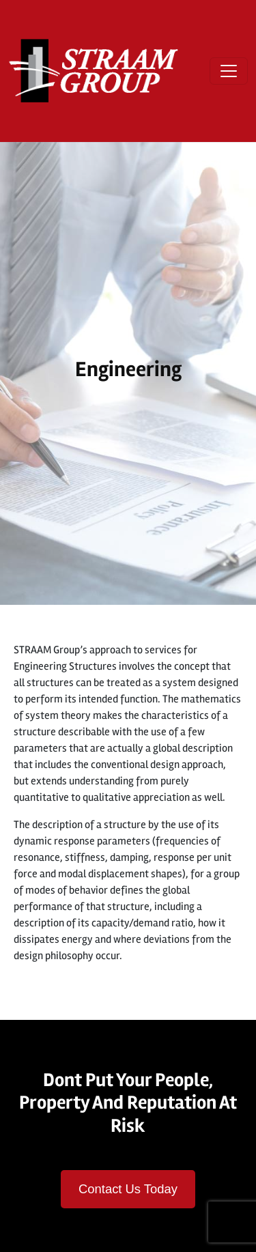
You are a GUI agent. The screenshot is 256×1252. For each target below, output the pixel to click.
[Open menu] (229, 71)
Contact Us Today (128, 1189)
